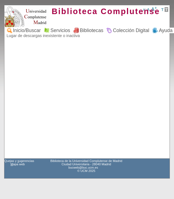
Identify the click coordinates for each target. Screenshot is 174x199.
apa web (18, 164)
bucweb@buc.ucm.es (83, 167)
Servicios (60, 30)
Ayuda (166, 30)
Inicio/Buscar (27, 30)
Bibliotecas (91, 30)
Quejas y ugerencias (19, 161)
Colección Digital (131, 30)
